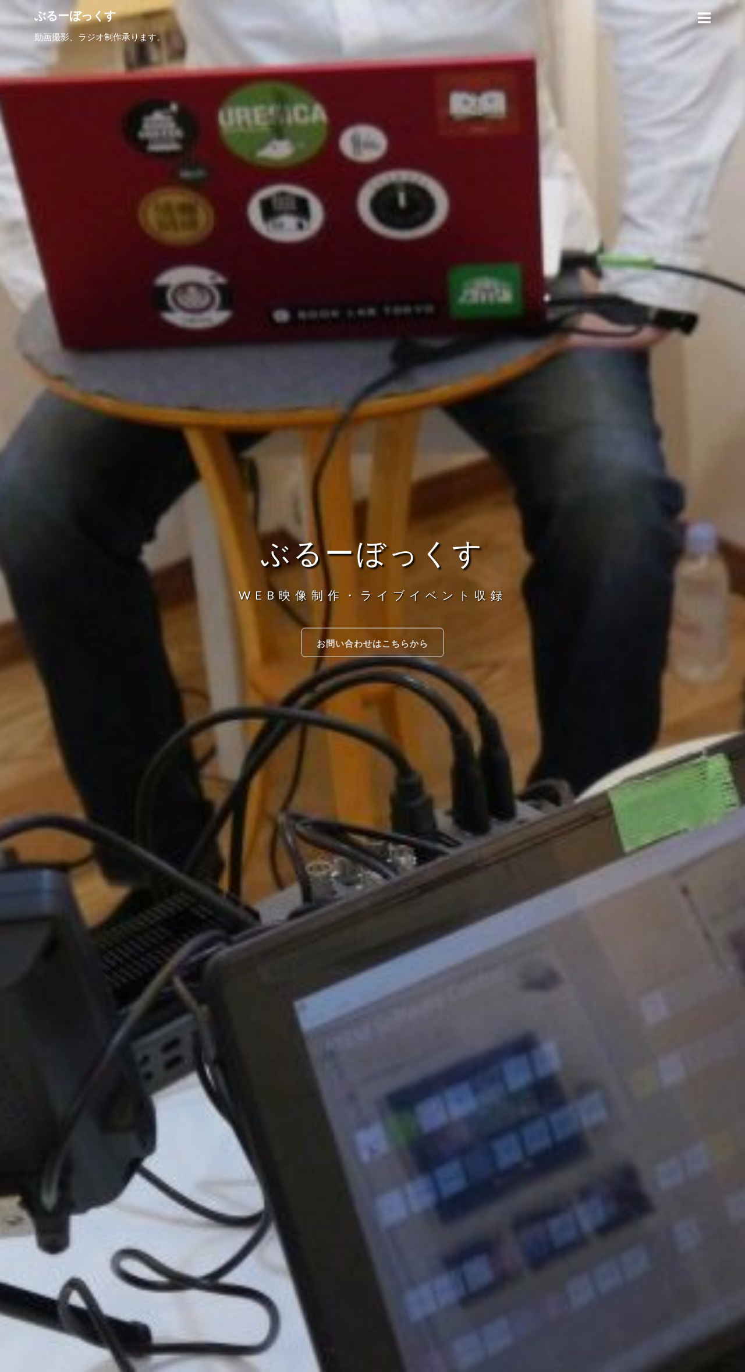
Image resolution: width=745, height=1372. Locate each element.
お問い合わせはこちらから (372, 642)
